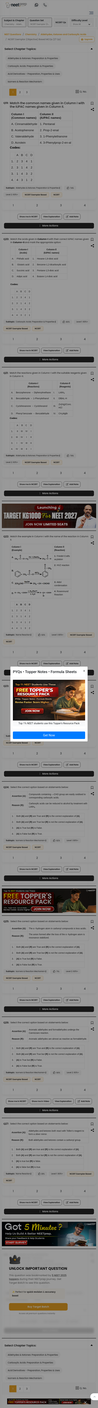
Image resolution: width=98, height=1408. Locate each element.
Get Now (49, 735)
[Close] (84, 671)
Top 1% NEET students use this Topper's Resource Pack (49, 723)
